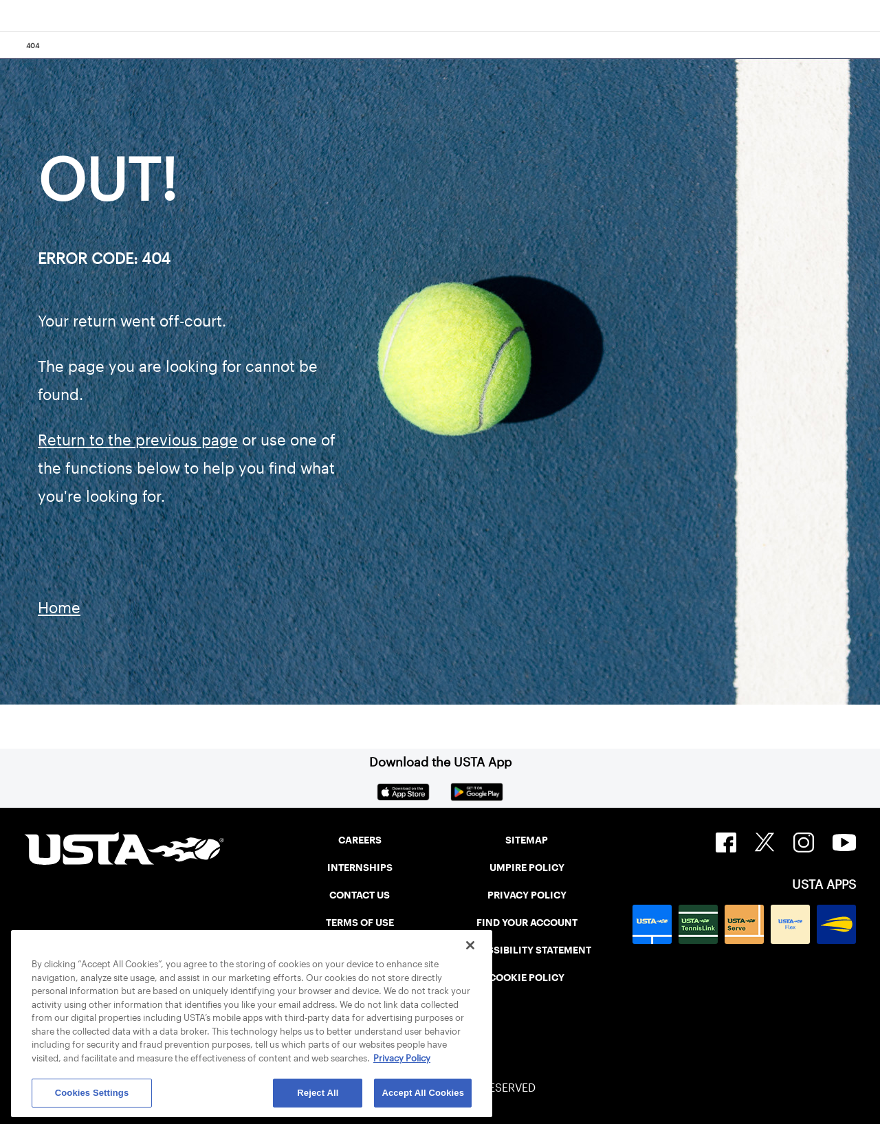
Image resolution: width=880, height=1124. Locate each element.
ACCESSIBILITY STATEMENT (526, 950)
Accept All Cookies (423, 1093)
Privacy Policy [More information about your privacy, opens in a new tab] (401, 1058)
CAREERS (360, 840)
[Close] (470, 945)
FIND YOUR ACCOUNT (527, 922)
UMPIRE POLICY (527, 867)
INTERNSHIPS (360, 867)
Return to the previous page (138, 440)
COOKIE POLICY (526, 977)
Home (59, 607)
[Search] (865, 45)
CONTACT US (359, 895)
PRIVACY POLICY (526, 895)
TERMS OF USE (360, 922)
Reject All (317, 1093)
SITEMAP (526, 840)
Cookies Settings (92, 1093)
